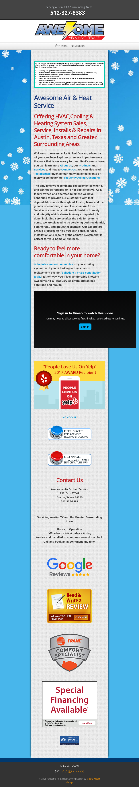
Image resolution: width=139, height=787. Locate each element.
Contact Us (68, 169)
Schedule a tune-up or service (53, 264)
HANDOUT (69, 417)
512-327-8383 (67, 12)
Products (85, 165)
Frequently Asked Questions (81, 177)
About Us (66, 165)
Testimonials (42, 173)
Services (39, 169)
